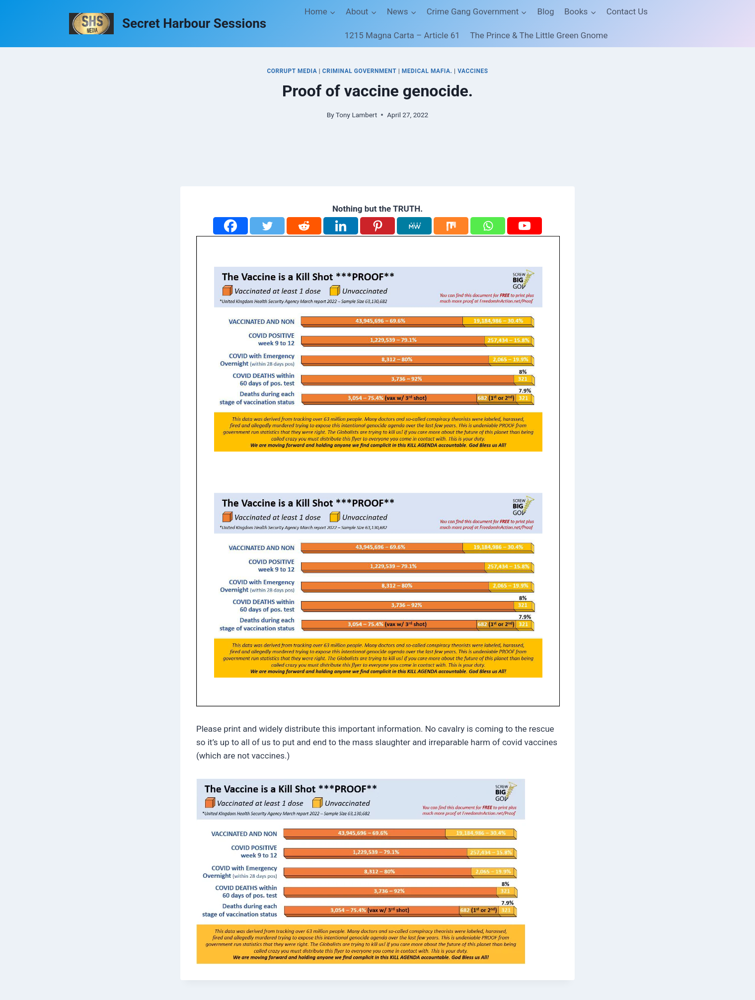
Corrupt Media (292, 71)
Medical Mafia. (427, 71)
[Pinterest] (377, 225)
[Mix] (451, 225)
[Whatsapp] (487, 225)
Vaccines (472, 71)
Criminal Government (359, 71)
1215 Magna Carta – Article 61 (402, 35)
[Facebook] (230, 225)
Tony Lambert (356, 115)
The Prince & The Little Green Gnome (538, 35)
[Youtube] (524, 225)
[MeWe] (414, 225)
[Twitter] (267, 225)
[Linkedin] (340, 225)
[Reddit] (304, 225)
